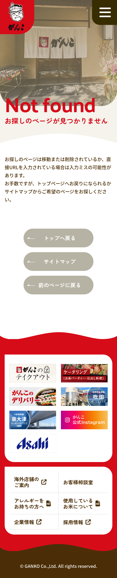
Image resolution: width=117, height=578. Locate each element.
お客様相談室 (78, 482)
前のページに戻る (59, 285)
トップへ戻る (60, 238)
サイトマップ (60, 261)
